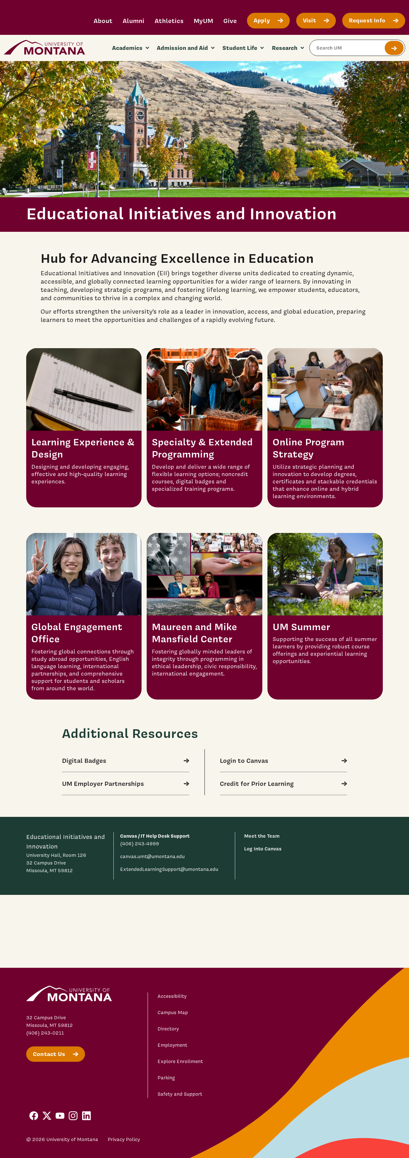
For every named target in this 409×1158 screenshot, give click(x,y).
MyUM (203, 20)
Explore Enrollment (180, 1061)
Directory (168, 1029)
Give (230, 20)
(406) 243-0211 (45, 1033)
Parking (166, 1078)
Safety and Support (180, 1094)
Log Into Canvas (263, 848)
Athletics (169, 20)
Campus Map (173, 1012)
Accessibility (172, 996)
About (103, 20)
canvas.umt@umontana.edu (152, 856)
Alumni (133, 20)
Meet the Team (262, 836)
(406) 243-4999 (139, 844)
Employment (172, 1045)
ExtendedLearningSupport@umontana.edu (169, 869)
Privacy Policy (124, 1139)
